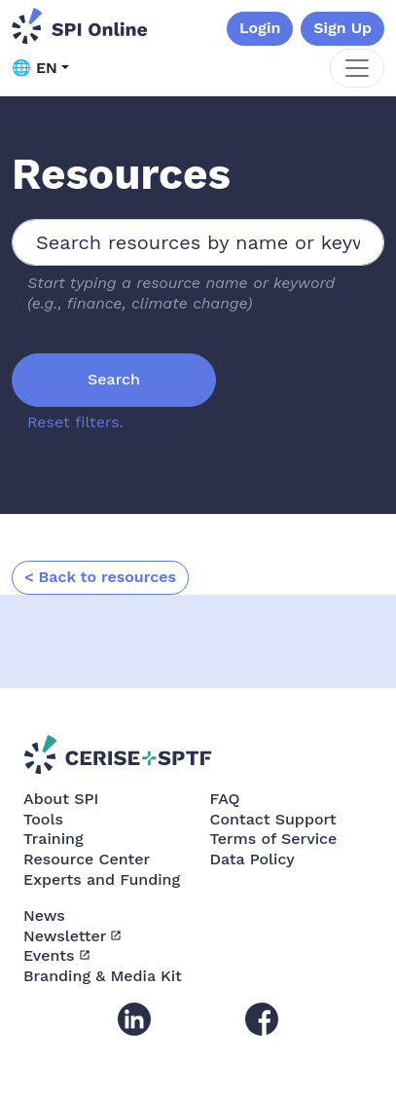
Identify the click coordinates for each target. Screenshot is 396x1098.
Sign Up (342, 27)
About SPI (60, 798)
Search (114, 379)
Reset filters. (75, 422)
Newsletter (64, 936)
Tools (43, 819)
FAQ (225, 798)
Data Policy (252, 859)
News (44, 915)
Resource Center (86, 859)
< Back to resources (100, 576)
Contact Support (273, 819)
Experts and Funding (101, 879)
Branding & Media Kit (102, 976)
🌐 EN (34, 67)
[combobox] (198, 242)
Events (49, 955)
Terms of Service (274, 838)
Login (259, 27)
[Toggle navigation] (357, 68)
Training (53, 838)
